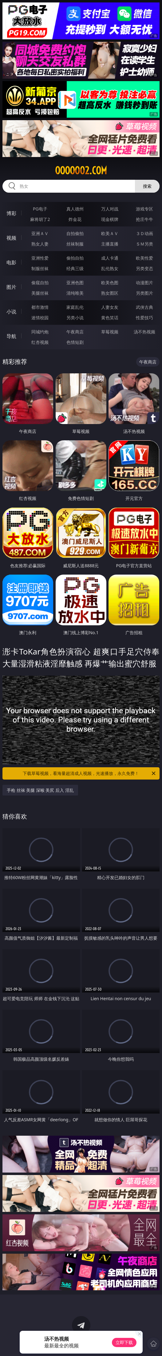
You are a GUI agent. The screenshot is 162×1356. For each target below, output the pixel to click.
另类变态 (144, 268)
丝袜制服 (75, 244)
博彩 (11, 213)
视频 (11, 237)
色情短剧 (75, 342)
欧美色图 (109, 282)
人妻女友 (109, 307)
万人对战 (109, 209)
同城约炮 (40, 332)
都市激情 (40, 307)
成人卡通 (109, 258)
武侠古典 (144, 307)
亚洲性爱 (40, 258)
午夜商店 (75, 332)
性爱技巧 (144, 317)
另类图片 (144, 293)
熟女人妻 (40, 244)
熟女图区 (109, 293)
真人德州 (75, 209)
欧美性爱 (144, 258)
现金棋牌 (109, 219)
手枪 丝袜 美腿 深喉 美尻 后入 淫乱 (40, 790)
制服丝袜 (40, 268)
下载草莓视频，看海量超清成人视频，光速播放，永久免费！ (89, 773)
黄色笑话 (109, 317)
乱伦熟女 (109, 268)
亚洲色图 (75, 282)
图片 (11, 287)
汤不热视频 (144, 332)
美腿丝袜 (40, 293)
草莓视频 (109, 332)
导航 (11, 336)
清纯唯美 (75, 293)
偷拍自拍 (75, 258)
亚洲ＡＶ (40, 233)
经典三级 (75, 268)
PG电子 (40, 209)
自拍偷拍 (75, 233)
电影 (11, 262)
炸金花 (75, 219)
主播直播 (109, 244)
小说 (11, 311)
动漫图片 (144, 282)
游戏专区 (144, 209)
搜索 (147, 186)
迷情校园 (40, 317)
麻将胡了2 (40, 219)
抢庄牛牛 (144, 219)
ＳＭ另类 (144, 244)
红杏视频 (40, 342)
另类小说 (75, 317)
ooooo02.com (81, 170)
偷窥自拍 (40, 282)
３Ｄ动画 (144, 233)
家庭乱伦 (75, 307)
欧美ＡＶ (109, 233)
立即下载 (124, 1342)
